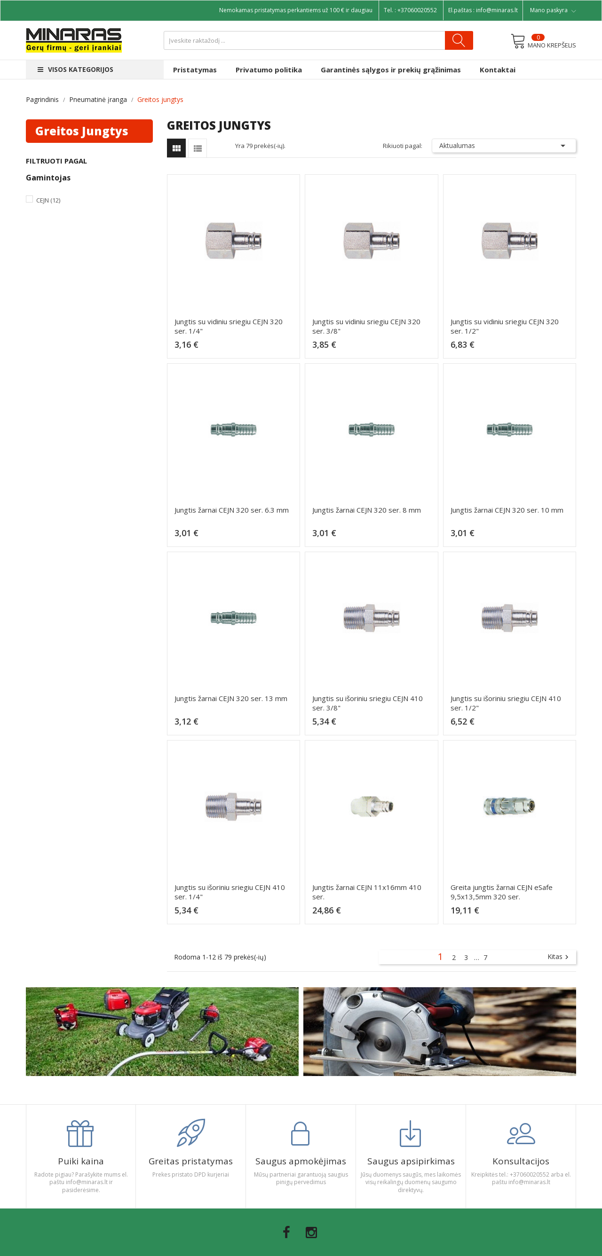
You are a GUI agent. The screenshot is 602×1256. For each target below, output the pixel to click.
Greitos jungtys (81, 131)
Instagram (311, 1232)
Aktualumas (504, 145)
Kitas (559, 957)
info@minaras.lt (497, 10)
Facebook (286, 1232)
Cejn (48, 200)
